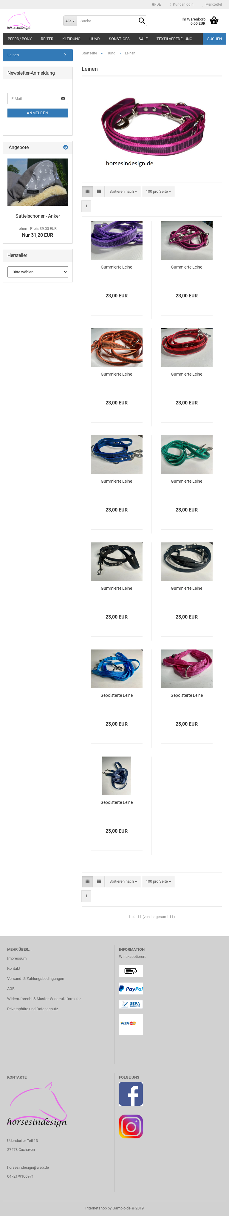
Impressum (17, 958)
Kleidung (71, 39)
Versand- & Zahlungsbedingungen (35, 978)
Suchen (214, 39)
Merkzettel (212, 4)
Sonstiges (119, 39)
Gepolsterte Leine (116, 695)
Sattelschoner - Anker (38, 216)
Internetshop (96, 1208)
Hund (94, 39)
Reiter (47, 39)
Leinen (13, 55)
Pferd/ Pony (20, 39)
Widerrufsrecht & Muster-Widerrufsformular (44, 999)
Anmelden (37, 113)
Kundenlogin (182, 4)
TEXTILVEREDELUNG (174, 39)
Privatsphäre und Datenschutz (32, 1009)
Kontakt (13, 968)
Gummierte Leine (116, 267)
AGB (11, 988)
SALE (143, 39)
